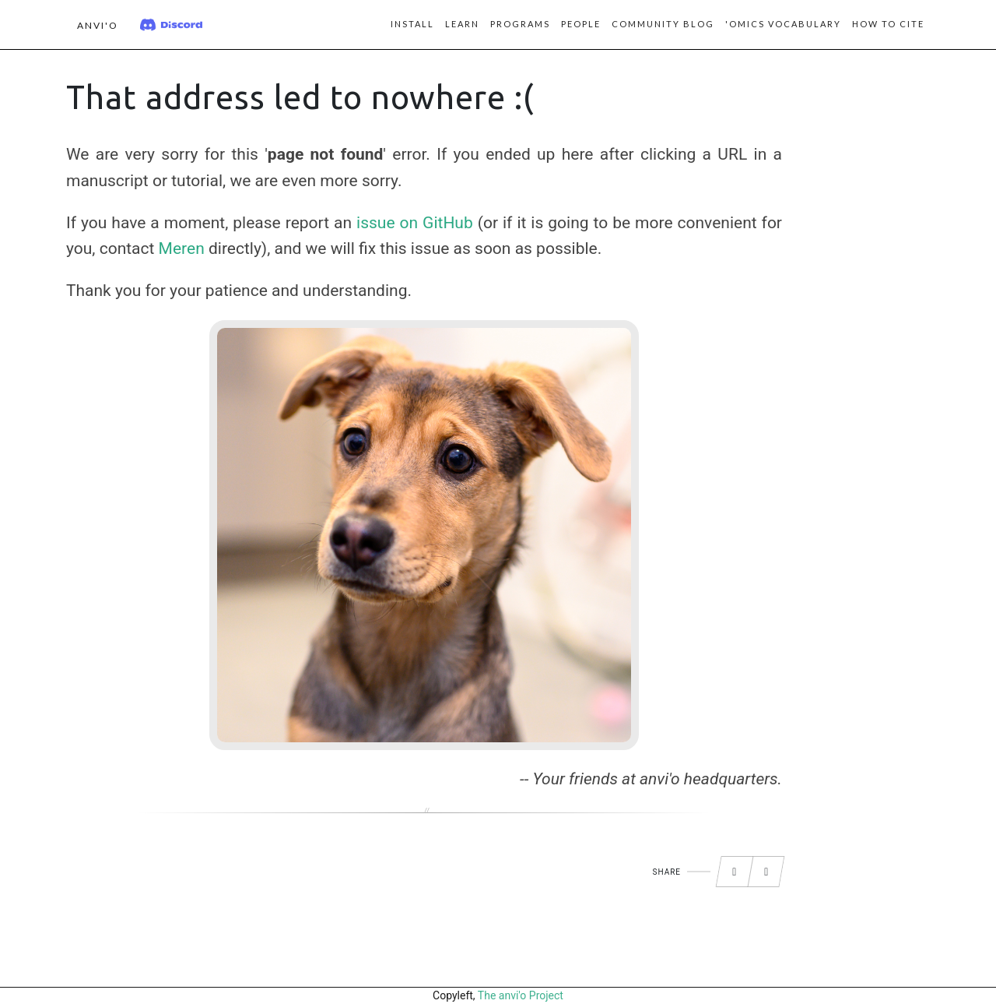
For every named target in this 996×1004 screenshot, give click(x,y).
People (581, 24)
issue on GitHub (414, 222)
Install (412, 24)
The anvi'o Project (520, 995)
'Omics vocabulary (783, 24)
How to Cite (888, 24)
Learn (462, 24)
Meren (182, 248)
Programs (520, 24)
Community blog (663, 24)
